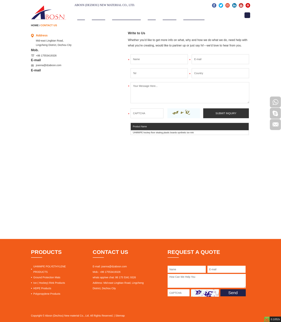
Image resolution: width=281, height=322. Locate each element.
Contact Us (219, 14)
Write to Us (136, 33)
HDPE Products (42, 288)
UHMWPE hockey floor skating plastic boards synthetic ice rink (163, 132)
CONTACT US (110, 252)
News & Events (193, 14)
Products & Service (126, 14)
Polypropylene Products (46, 293)
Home (81, 14)
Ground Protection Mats (46, 277)
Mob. (35, 50)
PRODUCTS (46, 252)
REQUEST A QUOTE (194, 252)
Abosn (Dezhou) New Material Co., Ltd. (104, 5)
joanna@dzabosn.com (49, 65)
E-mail (36, 60)
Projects (169, 14)
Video (152, 14)
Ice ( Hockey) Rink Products (49, 282)
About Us (98, 14)
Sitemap (120, 315)
